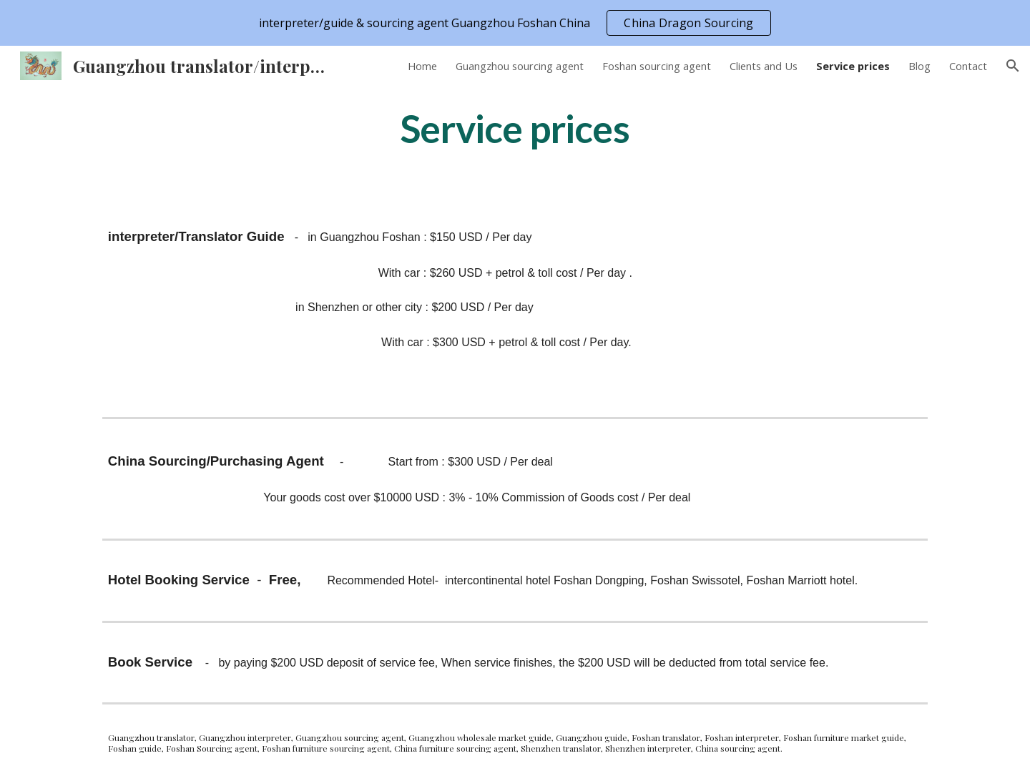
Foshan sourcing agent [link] (656, 66)
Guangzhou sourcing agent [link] (520, 66)
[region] (515, 23)
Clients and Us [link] (764, 66)
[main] (515, 127)
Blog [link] (919, 66)
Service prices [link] (853, 66)
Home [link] (422, 66)
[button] (1013, 66)
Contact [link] (968, 66)
